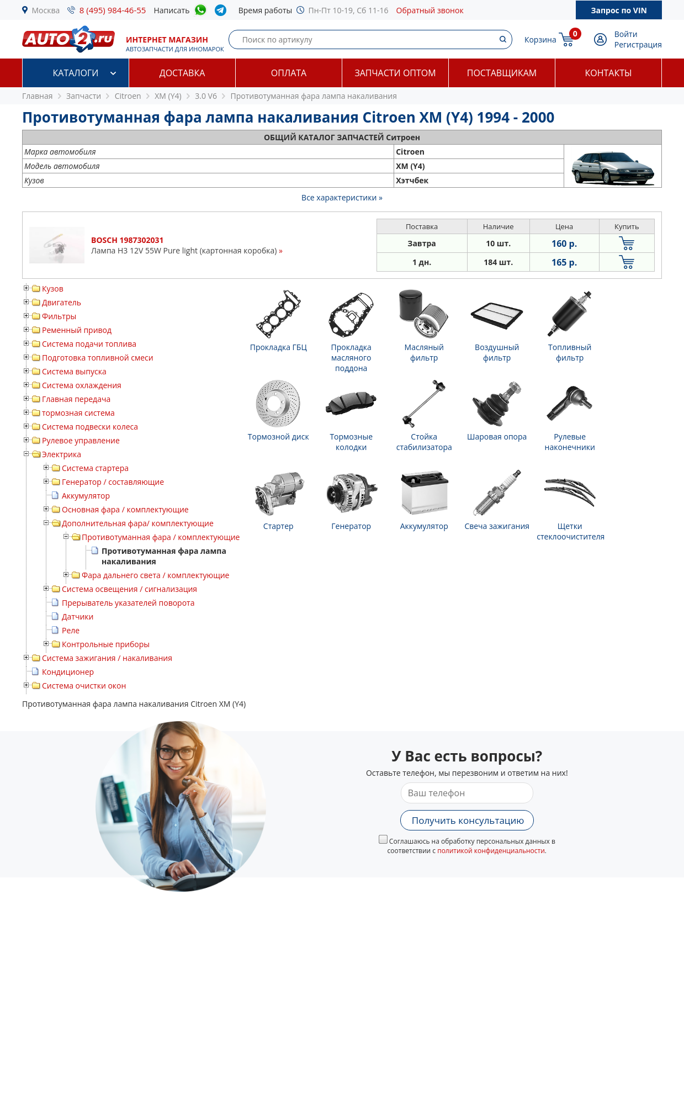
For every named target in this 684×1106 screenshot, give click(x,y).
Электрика (61, 454)
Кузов (52, 288)
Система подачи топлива (89, 343)
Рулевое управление (81, 440)
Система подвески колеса (90, 426)
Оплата (288, 73)
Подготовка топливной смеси (97, 357)
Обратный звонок (430, 10)
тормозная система (78, 413)
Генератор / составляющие (113, 482)
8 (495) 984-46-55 (112, 9)
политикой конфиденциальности (491, 850)
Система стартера (95, 468)
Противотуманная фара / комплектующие (161, 537)
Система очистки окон (84, 685)
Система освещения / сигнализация (129, 589)
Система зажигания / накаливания (107, 658)
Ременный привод (77, 330)
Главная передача (76, 399)
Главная (37, 96)
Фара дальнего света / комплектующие (155, 575)
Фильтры (59, 316)
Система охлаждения (81, 385)
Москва (46, 10)
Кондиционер (68, 671)
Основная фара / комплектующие (125, 509)
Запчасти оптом (395, 73)
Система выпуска (74, 371)
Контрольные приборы (106, 644)
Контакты (608, 73)
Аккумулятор (86, 495)
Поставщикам (502, 73)
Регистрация (638, 44)
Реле (70, 630)
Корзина (540, 39)
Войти (626, 34)
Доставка (182, 73)
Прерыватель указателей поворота (128, 602)
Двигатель (61, 302)
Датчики (77, 616)
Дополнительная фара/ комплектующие (138, 523)
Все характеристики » (342, 197)
